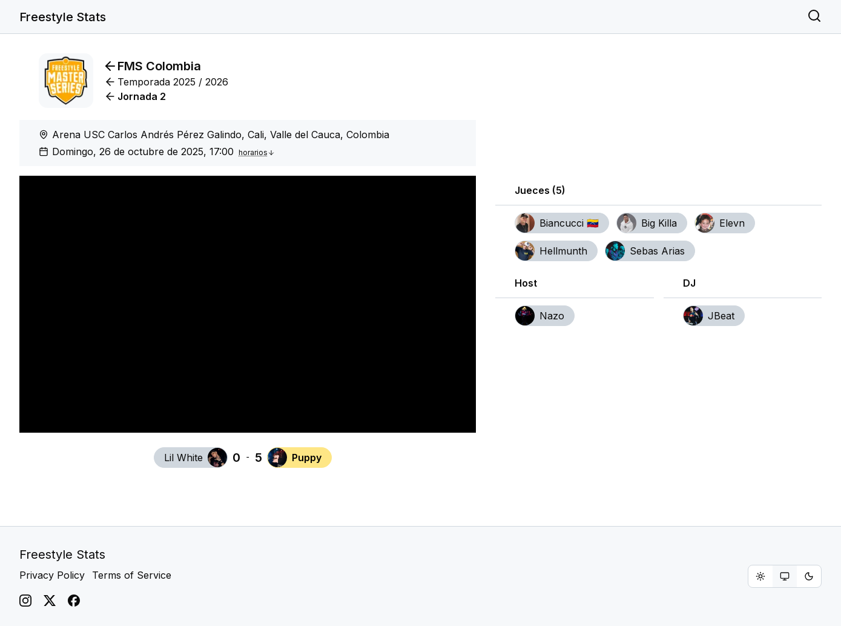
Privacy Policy (52, 575)
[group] (785, 576)
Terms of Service (131, 575)
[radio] (760, 576)
